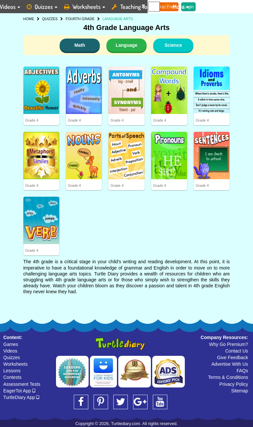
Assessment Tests (22, 384)
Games (10, 344)
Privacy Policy (233, 384)
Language (126, 45)
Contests (12, 377)
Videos (10, 351)
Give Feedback (232, 357)
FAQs (242, 370)
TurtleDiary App (21, 397)
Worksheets (15, 364)
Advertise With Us (229, 364)
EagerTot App (19, 390)
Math (79, 45)
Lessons (11, 370)
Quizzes (11, 357)
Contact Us (236, 351)
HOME (28, 19)
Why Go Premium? (228, 344)
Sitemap (239, 390)
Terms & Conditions (228, 377)
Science (173, 45)
